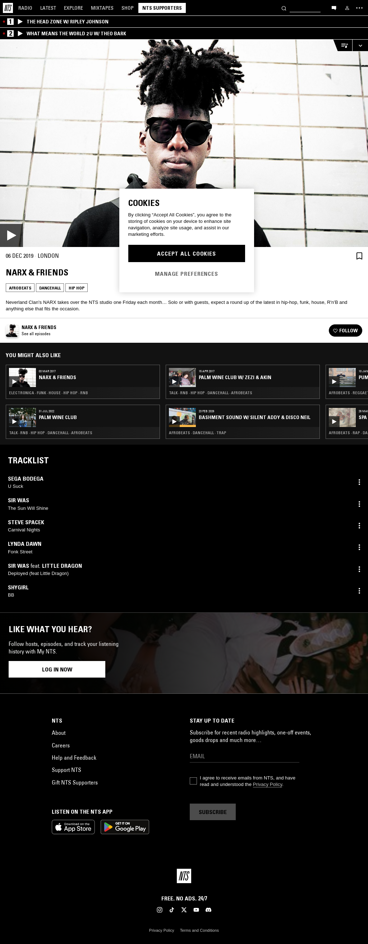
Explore (73, 8)
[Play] (184, 143)
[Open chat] (333, 7)
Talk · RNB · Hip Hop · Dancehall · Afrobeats (50, 432)
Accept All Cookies (186, 253)
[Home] (8, 8)
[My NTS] (347, 8)
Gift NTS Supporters (75, 782)
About (58, 732)
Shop (127, 8)
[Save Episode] (359, 256)
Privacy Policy (267, 784)
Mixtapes (102, 8)
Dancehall (50, 288)
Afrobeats (20, 288)
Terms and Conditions (199, 930)
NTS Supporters (162, 8)
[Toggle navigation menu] (359, 8)
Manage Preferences (186, 273)
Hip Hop (76, 288)
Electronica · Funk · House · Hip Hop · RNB (48, 392)
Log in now (57, 669)
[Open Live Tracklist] (342, 45)
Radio (25, 8)
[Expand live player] (360, 45)
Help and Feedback (74, 757)
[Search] (284, 7)
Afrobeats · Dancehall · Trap (197, 432)
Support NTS (66, 769)
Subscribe (213, 811)
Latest (48, 8)
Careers (61, 745)
